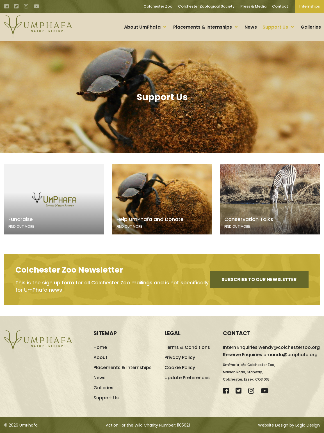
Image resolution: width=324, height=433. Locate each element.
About (100, 357)
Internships (309, 6)
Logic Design (307, 425)
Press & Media (253, 6)
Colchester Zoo (157, 6)
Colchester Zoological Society (206, 6)
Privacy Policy (180, 357)
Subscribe (259, 279)
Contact (280, 6)
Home (100, 347)
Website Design (273, 425)
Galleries (311, 27)
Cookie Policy (180, 367)
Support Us (275, 27)
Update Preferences (187, 377)
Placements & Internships (202, 27)
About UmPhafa (142, 27)
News (251, 27)
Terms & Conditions (187, 347)
